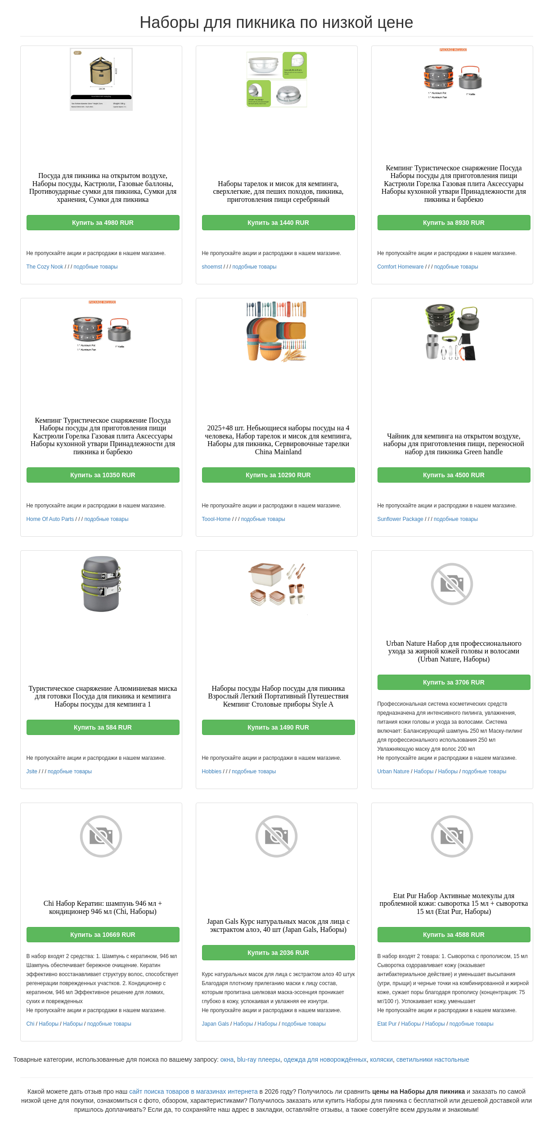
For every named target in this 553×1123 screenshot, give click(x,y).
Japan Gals (215, 1024)
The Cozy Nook (45, 267)
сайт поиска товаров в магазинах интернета (193, 1091)
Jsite (32, 771)
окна (227, 1059)
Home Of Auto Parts (50, 519)
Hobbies (212, 771)
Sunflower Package (400, 519)
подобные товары (96, 267)
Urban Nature (393, 771)
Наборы (424, 771)
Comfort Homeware (401, 267)
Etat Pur (387, 1024)
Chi (31, 1024)
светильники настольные (432, 1059)
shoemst (212, 267)
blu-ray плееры (258, 1059)
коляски (381, 1059)
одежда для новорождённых (325, 1059)
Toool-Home (216, 519)
